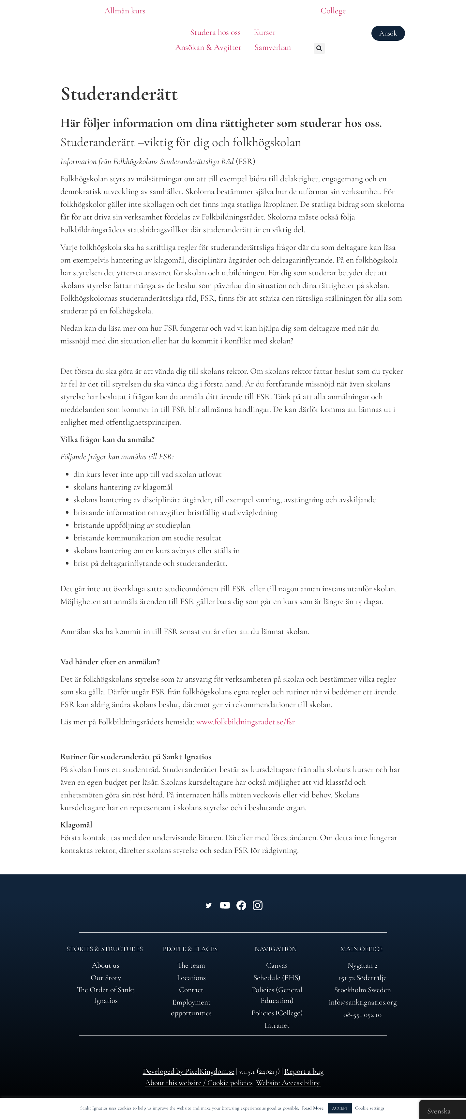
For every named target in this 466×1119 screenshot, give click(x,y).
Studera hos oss (215, 32)
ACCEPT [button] (340, 1108)
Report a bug (303, 1071)
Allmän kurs (124, 11)
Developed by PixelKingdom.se (188, 1071)
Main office (361, 949)
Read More (312, 1108)
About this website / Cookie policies (199, 1082)
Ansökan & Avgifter (208, 47)
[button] (319, 48)
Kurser (265, 32)
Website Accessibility (288, 1082)
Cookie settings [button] (369, 1108)
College (333, 11)
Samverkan (272, 47)
